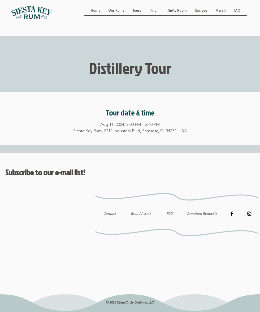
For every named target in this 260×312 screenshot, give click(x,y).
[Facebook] (232, 213)
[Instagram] (249, 213)
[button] (116, 12)
